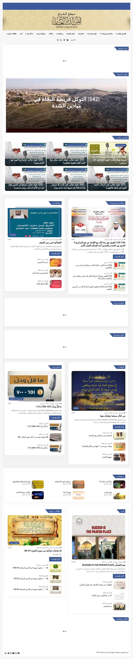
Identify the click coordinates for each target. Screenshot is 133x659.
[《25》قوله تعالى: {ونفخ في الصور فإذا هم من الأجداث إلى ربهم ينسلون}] (25, 178)
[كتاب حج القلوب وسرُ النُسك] (119, 596)
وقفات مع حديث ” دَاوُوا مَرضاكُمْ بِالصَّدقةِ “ (96, 446)
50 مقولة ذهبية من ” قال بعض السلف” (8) (33, 437)
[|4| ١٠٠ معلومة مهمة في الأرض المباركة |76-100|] (56, 568)
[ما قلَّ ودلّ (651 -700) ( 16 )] (35, 386)
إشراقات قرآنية (120, 145)
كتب (21, 34)
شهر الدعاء (67, 492)
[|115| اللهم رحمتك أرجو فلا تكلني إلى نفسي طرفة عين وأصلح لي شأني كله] (119, 276)
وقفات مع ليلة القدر (23, 492)
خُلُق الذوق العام (42, 284)
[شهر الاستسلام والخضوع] (38, 484)
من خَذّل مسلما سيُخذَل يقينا (112, 416)
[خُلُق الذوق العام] (56, 284)
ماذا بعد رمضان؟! (105, 481)
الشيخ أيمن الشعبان (118, 239)
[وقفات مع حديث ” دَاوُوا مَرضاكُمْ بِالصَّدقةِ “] (119, 447)
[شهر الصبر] (119, 495)
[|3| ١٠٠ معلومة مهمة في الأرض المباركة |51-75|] (56, 579)
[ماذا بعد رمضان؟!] (119, 484)
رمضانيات (60, 34)
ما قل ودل (30, 34)
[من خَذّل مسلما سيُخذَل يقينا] (98, 391)
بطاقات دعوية (12, 34)
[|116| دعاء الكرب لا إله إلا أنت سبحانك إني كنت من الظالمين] (119, 266)
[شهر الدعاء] (78, 495)
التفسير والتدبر (121, 34)
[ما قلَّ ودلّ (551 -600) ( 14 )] (56, 448)
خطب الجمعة (70, 34)
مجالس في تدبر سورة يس (76, 145)
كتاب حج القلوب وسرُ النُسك (102, 595)
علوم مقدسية (92, 34)
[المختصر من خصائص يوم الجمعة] (119, 436)
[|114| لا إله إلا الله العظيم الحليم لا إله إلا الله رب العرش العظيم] (119, 287)
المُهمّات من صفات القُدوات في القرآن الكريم (96, 585)
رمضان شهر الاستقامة (63, 481)
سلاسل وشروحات (107, 34)
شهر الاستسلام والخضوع (21, 481)
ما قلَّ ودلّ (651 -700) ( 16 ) (49, 406)
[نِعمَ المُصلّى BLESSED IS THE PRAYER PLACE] (98, 537)
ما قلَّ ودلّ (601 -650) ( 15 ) (37, 426)
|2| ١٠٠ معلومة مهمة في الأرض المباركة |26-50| (31, 589)
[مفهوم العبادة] (119, 457)
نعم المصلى (107, 606)
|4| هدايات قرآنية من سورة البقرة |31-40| (42, 550)
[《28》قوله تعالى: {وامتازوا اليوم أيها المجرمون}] (25, 154)
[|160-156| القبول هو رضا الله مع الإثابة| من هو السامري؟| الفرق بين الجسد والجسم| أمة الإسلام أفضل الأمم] (98, 222)
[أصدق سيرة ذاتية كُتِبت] (56, 273)
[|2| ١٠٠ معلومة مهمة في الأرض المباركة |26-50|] (56, 590)
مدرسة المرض (43, 262)
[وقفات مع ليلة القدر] (38, 495)
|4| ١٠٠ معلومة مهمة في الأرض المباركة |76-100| (30, 568)
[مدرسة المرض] (56, 262)
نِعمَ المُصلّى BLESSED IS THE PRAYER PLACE (103, 565)
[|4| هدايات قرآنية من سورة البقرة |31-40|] (35, 530)
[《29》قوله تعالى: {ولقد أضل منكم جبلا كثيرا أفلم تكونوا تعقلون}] (67, 154)
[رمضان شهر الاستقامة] (78, 484)
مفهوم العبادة (107, 457)
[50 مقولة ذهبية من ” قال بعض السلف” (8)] (56, 437)
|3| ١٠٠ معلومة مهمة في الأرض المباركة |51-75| (31, 579)
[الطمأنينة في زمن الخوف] (35, 222)
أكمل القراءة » (119, 257)
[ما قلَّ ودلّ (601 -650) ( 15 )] (56, 427)
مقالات (51, 34)
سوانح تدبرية (41, 34)
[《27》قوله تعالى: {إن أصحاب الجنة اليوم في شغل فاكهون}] (108, 178)
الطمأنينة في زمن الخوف (50, 242)
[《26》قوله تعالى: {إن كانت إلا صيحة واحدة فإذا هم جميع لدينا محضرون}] (67, 178)
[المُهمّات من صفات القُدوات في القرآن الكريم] (119, 585)
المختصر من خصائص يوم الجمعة (100, 435)
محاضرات (81, 34)
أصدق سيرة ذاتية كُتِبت (40, 273)
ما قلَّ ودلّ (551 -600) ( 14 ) (37, 448)
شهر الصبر (108, 492)
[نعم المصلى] (119, 606)
